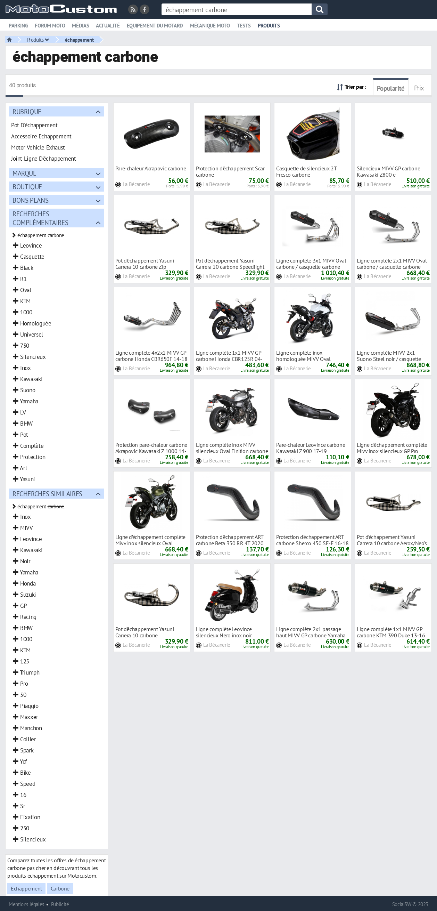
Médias (80, 25)
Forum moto (50, 25)
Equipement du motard (155, 25)
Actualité (108, 25)
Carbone (60, 888)
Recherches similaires (47, 493)
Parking (18, 25)
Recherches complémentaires (40, 218)
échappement (79, 39)
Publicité (60, 904)
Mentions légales (26, 904)
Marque (24, 173)
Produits (269, 25)
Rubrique (27, 111)
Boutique (27, 186)
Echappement (26, 888)
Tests (244, 25)
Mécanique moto (210, 25)
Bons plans (30, 200)
